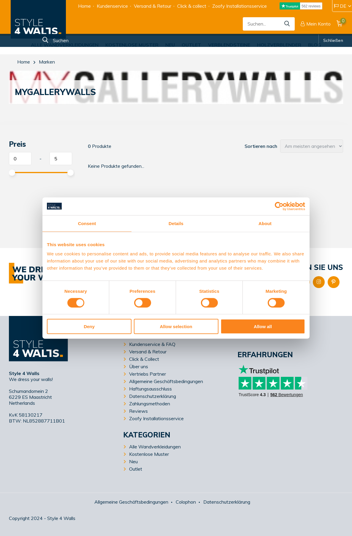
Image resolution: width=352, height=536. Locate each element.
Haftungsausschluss (150, 389)
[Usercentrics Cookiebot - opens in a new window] (279, 206)
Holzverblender (279, 45)
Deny (89, 326)
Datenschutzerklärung (152, 396)
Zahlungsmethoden (149, 404)
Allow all (263, 326)
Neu (170, 45)
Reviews (138, 411)
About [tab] (265, 223)
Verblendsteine (229, 45)
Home (84, 6)
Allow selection (176, 326)
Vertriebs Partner (147, 374)
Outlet (191, 45)
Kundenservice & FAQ (152, 344)
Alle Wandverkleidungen (65, 45)
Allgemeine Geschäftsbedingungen (166, 381)
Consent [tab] (87, 223)
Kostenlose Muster (131, 45)
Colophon (186, 502)
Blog (314, 45)
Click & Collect (144, 359)
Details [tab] (176, 223)
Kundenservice (112, 6)
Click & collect (191, 6)
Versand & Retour (152, 6)
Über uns (138, 366)
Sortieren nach (261, 146)
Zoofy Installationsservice (239, 6)
